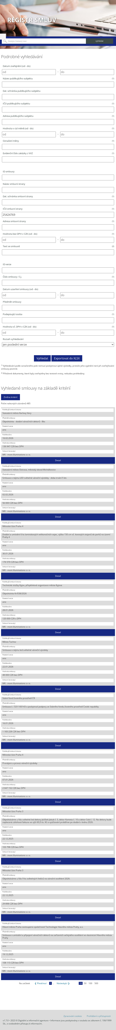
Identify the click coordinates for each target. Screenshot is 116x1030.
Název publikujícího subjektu (58, 78)
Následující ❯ (63, 983)
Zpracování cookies (73, 1016)
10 (80, 983)
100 (90, 983)
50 (85, 983)
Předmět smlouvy (12, 301)
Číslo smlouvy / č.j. (58, 276)
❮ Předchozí (41, 983)
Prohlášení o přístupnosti (99, 1016)
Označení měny (58, 141)
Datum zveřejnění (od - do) (16, 66)
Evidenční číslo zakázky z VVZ (58, 153)
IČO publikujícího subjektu (58, 103)
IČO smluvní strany (58, 208)
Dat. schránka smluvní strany (58, 196)
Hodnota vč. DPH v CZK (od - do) (58, 326)
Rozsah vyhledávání (13, 339)
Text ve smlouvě (58, 246)
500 (96, 983)
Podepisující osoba (58, 314)
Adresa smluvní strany (58, 221)
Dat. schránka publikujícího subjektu (21, 90)
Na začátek (24, 983)
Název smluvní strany (14, 183)
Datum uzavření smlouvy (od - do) (20, 289)
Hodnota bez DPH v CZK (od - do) (58, 234)
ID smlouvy (9, 171)
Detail (58, 460)
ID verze (7, 264)
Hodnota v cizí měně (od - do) (58, 128)
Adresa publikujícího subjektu (58, 116)
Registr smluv (31, 20)
